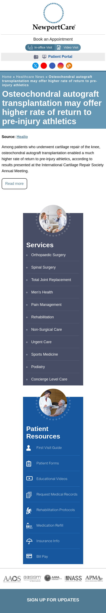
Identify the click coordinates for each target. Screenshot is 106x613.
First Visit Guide (44, 448)
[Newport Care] (54, 16)
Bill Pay (37, 557)
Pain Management (46, 305)
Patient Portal (60, 57)
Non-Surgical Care (46, 329)
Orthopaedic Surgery (48, 255)
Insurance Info (43, 541)
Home (7, 77)
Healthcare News (30, 77)
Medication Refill (44, 526)
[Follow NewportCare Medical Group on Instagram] (60, 66)
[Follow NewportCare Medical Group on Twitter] (35, 66)
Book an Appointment (53, 39)
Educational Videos (46, 479)
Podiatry (38, 367)
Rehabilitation (42, 317)
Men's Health (42, 292)
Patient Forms (42, 464)
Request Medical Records (52, 495)
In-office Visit (40, 47)
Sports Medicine (44, 354)
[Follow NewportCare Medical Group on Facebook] (52, 66)
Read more (14, 184)
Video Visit (67, 47)
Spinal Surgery (43, 267)
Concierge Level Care (49, 379)
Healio (22, 137)
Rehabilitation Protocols (50, 510)
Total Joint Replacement (51, 280)
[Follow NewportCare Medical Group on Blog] (68, 66)
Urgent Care (41, 342)
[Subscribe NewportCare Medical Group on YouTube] (43, 66)
